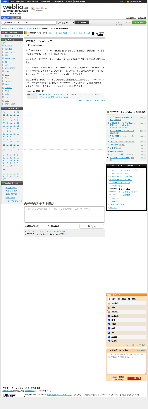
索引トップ (53, 33)
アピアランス (57, 94)
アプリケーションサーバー (120, 176)
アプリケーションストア (119, 183)
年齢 (113, 328)
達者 (113, 320)
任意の (83, 71)
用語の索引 (63, 33)
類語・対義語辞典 (17, 1)
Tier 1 (112, 141)
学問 (7, 71)
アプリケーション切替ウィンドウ (122, 118)
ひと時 (114, 341)
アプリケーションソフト (119, 186)
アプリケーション (95, 67)
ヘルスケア (9, 81)
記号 (5, 179)
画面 (102, 50)
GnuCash (114, 145)
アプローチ (114, 201)
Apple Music (47, 94)
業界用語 (8, 49)
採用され (91, 50)
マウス (72, 83)
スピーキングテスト (14, 201)
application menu (38, 45)
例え (54, 83)
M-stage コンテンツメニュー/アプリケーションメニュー (122, 124)
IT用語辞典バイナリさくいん (60, 395)
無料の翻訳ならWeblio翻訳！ (41, 9)
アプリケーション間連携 (119, 195)
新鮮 (113, 307)
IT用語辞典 (30, 29)
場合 (36, 67)
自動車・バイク (11, 59)
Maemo (113, 151)
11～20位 (122, 299)
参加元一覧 (142, 18)
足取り (114, 324)
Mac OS (71, 50)
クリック (39, 74)
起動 (82, 67)
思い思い (114, 312)
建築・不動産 (10, 68)
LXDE (112, 148)
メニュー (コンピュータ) (120, 157)
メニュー (50, 54)
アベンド (113, 207)
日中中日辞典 (46, 1)
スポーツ (8, 88)
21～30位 (132, 299)
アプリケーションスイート (120, 180)
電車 (7, 55)
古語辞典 (69, 1)
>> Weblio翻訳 (140, 350)
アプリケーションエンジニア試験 (123, 170)
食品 (7, 94)
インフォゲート (116, 130)
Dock (85, 59)
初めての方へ (131, 18)
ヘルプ (144, 1)
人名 (7, 97)
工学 (7, 65)
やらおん (114, 303)
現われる (98, 83)
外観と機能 (114, 136)
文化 (7, 75)
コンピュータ (18, 29)
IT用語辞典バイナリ (37, 33)
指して (86, 79)
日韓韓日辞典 (58, 1)
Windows (64, 83)
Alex (40, 94)
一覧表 (30, 71)
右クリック (82, 83)
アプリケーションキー (118, 173)
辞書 (5, 1)
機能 (99, 59)
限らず (43, 79)
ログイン (121, 1)
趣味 (7, 84)
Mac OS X (71, 59)
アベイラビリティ (116, 204)
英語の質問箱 (11, 194)
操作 (72, 79)
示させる (37, 71)
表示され (37, 54)
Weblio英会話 (11, 191)
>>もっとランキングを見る (134, 345)
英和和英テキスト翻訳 (39, 203)
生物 (7, 91)
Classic (80, 50)
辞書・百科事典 (11, 104)
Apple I (65, 97)
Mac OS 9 (58, 50)
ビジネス (8, 46)
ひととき (114, 316)
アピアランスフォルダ (91, 94)
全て (4, 43)
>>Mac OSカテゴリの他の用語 (92, 100)
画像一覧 (82, 33)
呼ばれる (93, 59)
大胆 (113, 332)
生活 (7, 78)
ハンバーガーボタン (118, 154)
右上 (29, 54)
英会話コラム (11, 188)
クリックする (70, 67)
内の (68, 79)
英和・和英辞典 (32, 1)
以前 (64, 50)
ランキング (73, 33)
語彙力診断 (10, 197)
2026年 (114, 337)
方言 (7, 101)
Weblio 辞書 (134, 1)
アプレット (114, 198)
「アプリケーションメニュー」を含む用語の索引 (46, 231)
